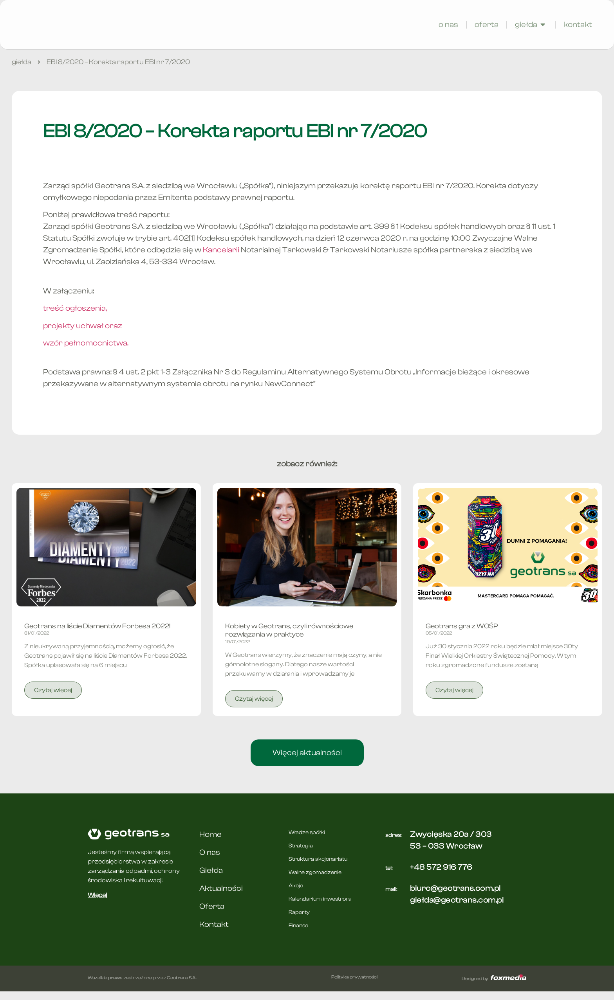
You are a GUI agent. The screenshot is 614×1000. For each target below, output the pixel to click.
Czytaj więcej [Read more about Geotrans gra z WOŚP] (454, 698)
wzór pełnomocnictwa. (85, 351)
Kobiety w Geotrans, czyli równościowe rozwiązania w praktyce (289, 639)
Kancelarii (221, 258)
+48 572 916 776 (441, 875)
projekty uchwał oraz (82, 334)
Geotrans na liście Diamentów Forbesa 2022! (97, 635)
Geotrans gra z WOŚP (462, 635)
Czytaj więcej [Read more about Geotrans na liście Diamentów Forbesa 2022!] (53, 698)
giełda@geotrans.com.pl (457, 908)
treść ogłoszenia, (75, 316)
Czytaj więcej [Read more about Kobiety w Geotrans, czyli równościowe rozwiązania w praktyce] (254, 707)
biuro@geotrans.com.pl (455, 896)
